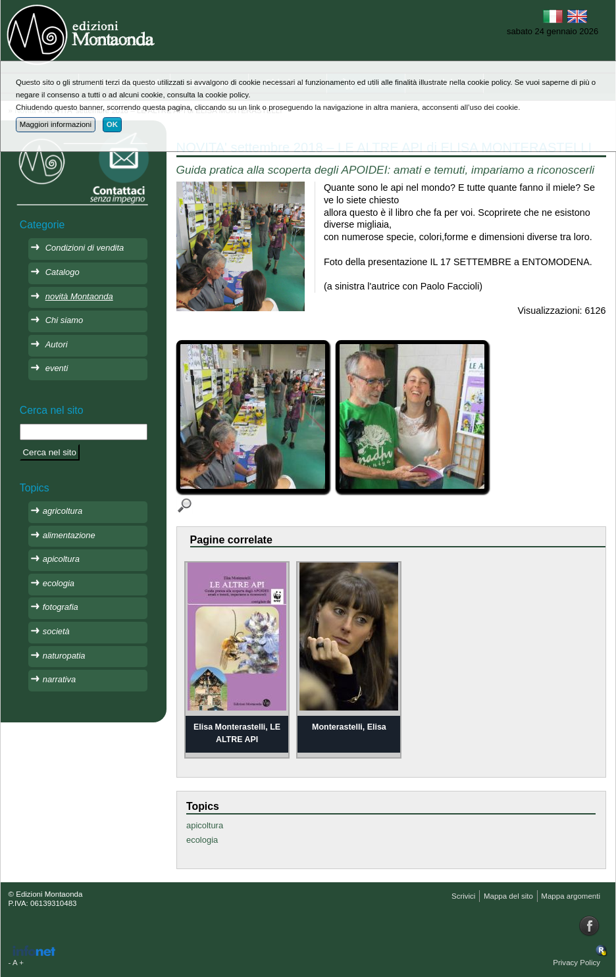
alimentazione (69, 535)
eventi (56, 368)
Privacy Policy (576, 962)
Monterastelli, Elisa (349, 727)
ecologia (202, 840)
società (56, 631)
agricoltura (62, 511)
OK (112, 124)
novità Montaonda (79, 296)
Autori (56, 344)
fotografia (60, 607)
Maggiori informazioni (55, 124)
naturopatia (64, 656)
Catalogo (62, 272)
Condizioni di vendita (84, 248)
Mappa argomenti (570, 896)
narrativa (59, 679)
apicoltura (204, 825)
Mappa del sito (508, 896)
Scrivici (463, 896)
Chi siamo (64, 320)
